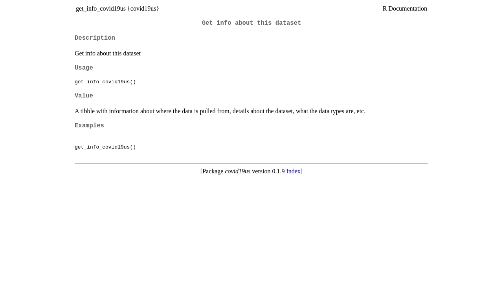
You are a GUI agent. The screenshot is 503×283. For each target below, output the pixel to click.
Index (293, 171)
